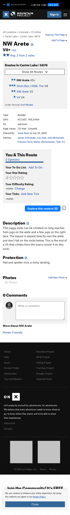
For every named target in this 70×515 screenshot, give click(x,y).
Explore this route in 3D (42, 208)
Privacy (52, 469)
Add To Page (59, 40)
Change (20, 188)
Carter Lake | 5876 (30, 36)
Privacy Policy (39, 497)
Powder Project (44, 373)
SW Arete (23, 91)
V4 (18, 97)
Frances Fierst (25, 141)
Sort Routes (27, 104)
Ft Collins (36, 32)
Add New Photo (57, 277)
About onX (9, 423)
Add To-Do (35, 167)
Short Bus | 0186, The (30, 86)
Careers (8, 428)
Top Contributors (13, 378)
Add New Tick (30, 193)
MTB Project (42, 357)
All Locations (9, 32)
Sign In (54, 14)
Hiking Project (43, 362)
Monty (37, 141)
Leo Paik (41, 137)
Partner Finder (11, 367)
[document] (35, 499)
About (7, 351)
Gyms (7, 362)
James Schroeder (27, 137)
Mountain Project (45, 351)
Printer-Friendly (12, 332)
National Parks (44, 378)
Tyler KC (60, 141)
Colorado (24, 32)
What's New (10, 373)
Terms (43, 469)
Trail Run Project (45, 367)
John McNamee (55, 137)
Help (6, 357)
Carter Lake (11, 36)
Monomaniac (48, 141)
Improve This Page (56, 34)
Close (35, 504)
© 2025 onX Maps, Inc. (25, 469)
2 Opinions (12, 159)
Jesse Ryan (23, 133)
